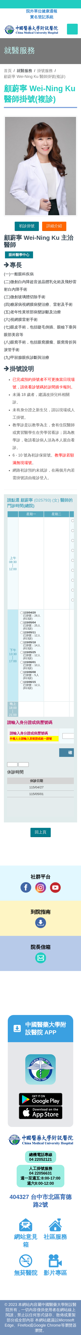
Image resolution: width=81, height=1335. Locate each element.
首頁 (8, 71)
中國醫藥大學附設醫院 (40, 1140)
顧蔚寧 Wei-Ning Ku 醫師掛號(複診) (34, 76)
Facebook (26, 887)
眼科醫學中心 (19, 255)
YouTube (55, 887)
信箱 (40, 957)
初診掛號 (27, 226)
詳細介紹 (54, 226)
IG (40, 887)
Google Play (40, 1099)
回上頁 (40, 832)
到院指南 (40, 922)
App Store (40, 1112)
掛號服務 (45, 71)
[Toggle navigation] (72, 29)
